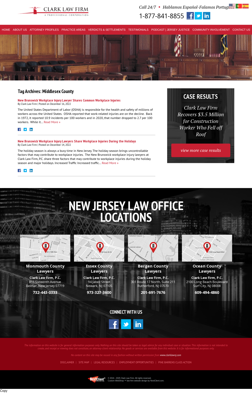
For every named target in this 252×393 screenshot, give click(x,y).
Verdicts (107, 29)
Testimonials (138, 29)
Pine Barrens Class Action (175, 362)
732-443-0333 (45, 292)
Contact (241, 29)
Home (6, 29)
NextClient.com (157, 381)
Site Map (84, 362)
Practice (73, 29)
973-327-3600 (99, 292)
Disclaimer (67, 362)
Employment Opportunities (136, 362)
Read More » (52, 122)
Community (211, 29)
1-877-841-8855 (161, 16)
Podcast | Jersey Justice (170, 29)
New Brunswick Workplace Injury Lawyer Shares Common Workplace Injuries (69, 100)
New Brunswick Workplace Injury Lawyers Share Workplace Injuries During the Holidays (77, 141)
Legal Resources (104, 362)
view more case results (201, 150)
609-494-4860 (207, 292)
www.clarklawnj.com (170, 355)
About (20, 29)
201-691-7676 (153, 292)
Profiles (44, 29)
